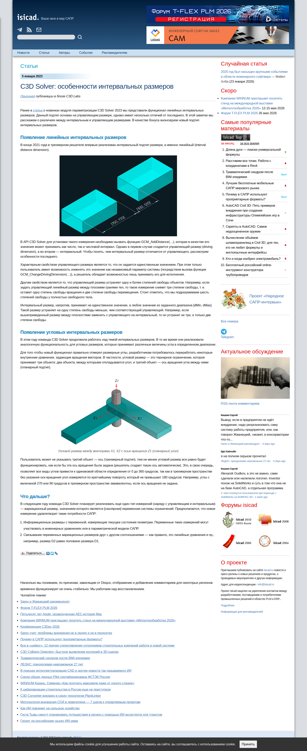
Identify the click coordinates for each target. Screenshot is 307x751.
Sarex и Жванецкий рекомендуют (45, 601)
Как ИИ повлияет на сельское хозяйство (49, 708)
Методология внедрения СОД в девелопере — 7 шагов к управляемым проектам (80, 702)
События (86, 53)
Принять (248, 744)
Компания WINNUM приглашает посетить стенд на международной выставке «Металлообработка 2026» (98, 620)
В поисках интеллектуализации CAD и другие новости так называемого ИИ (75, 671)
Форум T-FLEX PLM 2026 (38, 608)
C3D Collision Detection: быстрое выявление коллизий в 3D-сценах (69, 652)
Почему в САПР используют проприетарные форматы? (61, 639)
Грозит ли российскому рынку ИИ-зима (49, 721)
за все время (249, 143)
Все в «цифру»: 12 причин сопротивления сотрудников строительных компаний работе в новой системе (97, 645)
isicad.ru (268, 570)
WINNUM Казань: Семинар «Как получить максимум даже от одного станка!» (77, 683)
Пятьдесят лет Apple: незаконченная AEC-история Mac (61, 614)
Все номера (229, 321)
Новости (23, 53)
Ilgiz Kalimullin (228, 451)
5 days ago (279, 461)
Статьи (44, 53)
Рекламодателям (114, 53)
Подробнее (227, 605)
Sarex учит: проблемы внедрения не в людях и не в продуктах (66, 633)
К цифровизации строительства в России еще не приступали (65, 689)
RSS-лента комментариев (240, 403)
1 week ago (261, 496)
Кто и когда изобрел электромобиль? (253, 259)
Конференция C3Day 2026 (40, 627)
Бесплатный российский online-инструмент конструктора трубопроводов (249, 270)
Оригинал (27, 96)
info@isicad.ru (266, 584)
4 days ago (268, 443)
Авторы (64, 53)
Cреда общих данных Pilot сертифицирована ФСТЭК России (65, 677)
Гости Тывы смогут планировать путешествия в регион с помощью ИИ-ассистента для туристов (91, 714)
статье (38, 110)
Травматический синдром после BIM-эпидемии (55, 658)
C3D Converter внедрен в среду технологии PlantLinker (60, 696)
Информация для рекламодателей (242, 611)
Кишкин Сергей (229, 415)
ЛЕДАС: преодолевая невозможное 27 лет (51, 664)
